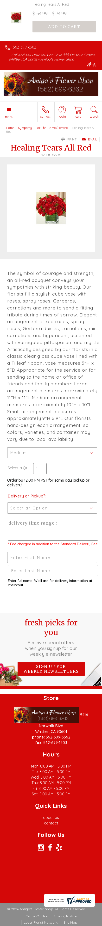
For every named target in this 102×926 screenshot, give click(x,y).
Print (69, 139)
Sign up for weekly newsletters (51, 669)
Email (89, 139)
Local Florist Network (40, 922)
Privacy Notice (64, 916)
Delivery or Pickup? (26, 496)
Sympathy (25, 128)
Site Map (70, 922)
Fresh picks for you (51, 637)
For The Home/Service (52, 128)
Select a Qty (19, 468)
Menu (9, 117)
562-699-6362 (24, 47)
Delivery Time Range (31, 523)
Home (10, 128)
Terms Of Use (36, 916)
